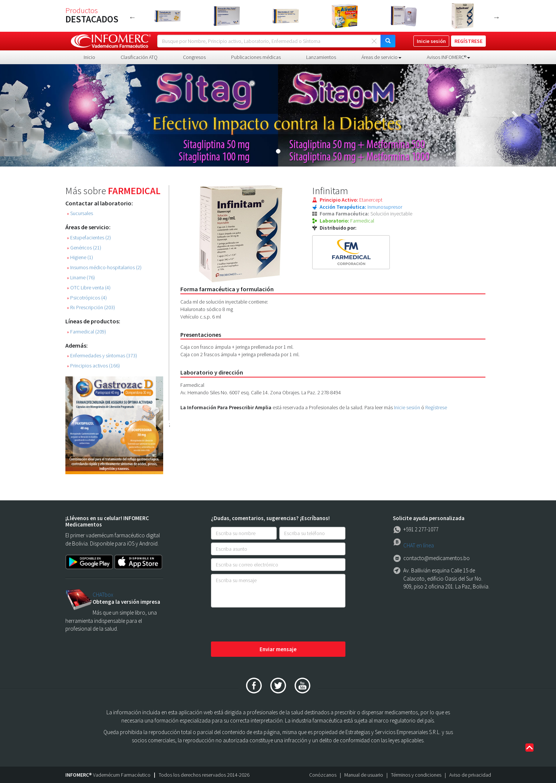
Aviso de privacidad (470, 774)
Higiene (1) (80, 257)
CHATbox (103, 594)
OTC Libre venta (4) (89, 288)
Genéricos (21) (84, 248)
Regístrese (436, 407)
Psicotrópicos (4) (87, 298)
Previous (132, 17)
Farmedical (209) (86, 332)
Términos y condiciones (416, 774)
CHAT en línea (418, 545)
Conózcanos (322, 774)
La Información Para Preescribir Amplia (225, 407)
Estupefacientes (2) (89, 237)
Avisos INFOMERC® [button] (448, 57)
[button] (41, 115)
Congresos (194, 57)
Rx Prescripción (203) (91, 307)
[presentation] (267, 625)
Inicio (89, 57)
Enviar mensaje (278, 649)
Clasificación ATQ (139, 57)
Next (496, 17)
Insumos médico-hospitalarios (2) (104, 267)
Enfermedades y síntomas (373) (102, 355)
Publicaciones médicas (256, 57)
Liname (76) (81, 277)
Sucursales (80, 213)
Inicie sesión (407, 407)
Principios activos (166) (93, 366)
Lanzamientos (321, 57)
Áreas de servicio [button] (381, 57)
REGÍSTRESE (468, 41)
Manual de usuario (363, 774)
